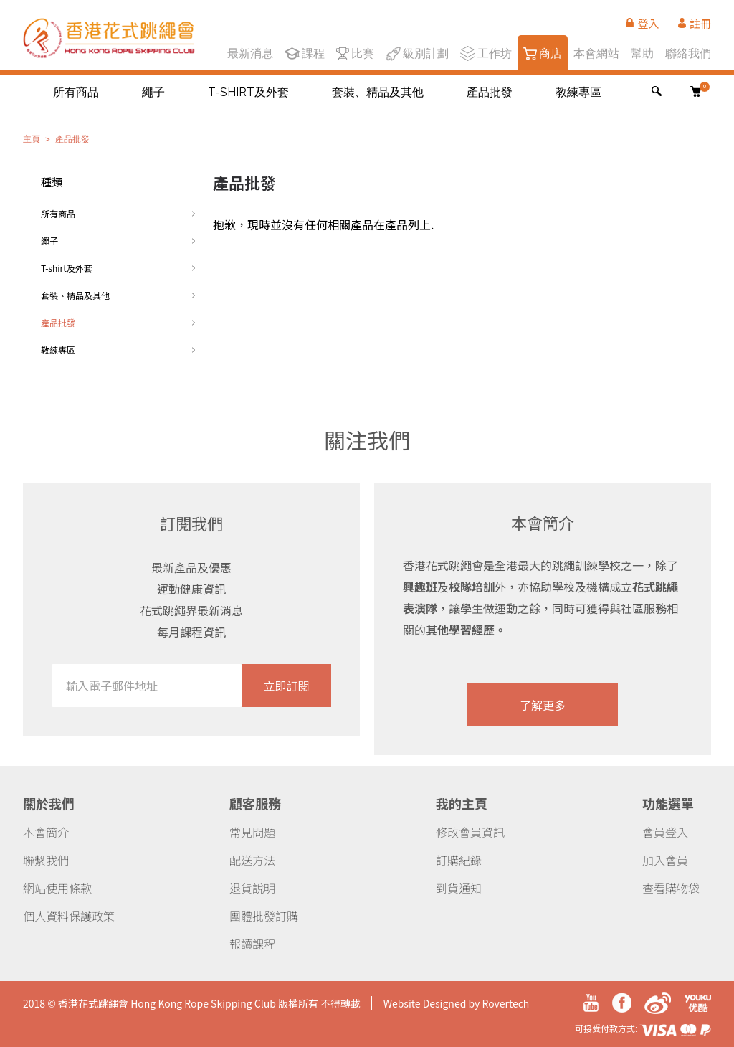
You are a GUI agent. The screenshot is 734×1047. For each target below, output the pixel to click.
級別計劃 (417, 52)
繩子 (153, 92)
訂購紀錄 (459, 859)
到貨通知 (459, 887)
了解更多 (543, 705)
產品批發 (490, 92)
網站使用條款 (57, 887)
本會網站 (596, 52)
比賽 (355, 52)
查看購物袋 (671, 887)
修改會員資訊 (470, 831)
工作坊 (486, 52)
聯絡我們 (688, 52)
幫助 (642, 52)
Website (402, 1003)
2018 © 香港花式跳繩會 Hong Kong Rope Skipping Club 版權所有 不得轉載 (192, 1003)
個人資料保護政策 (69, 915)
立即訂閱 (286, 685)
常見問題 (252, 831)
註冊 (694, 23)
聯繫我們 (46, 859)
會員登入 (665, 831)
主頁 (31, 139)
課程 (305, 52)
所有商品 (76, 92)
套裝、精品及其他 (378, 92)
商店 (542, 52)
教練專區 (578, 92)
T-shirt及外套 (248, 92)
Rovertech (505, 1003)
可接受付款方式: (643, 1028)
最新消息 (250, 52)
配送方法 (252, 859)
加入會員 (665, 859)
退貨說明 (252, 887)
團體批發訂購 (263, 915)
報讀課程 (252, 943)
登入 (642, 23)
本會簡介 (46, 831)
